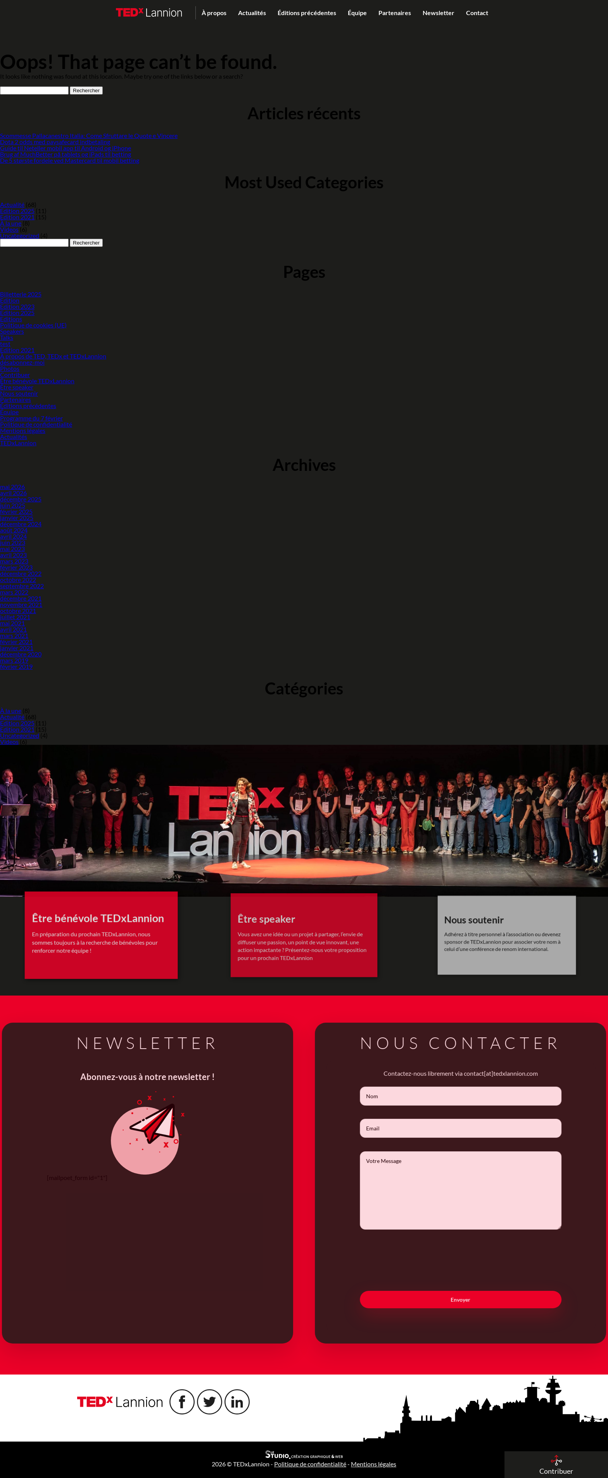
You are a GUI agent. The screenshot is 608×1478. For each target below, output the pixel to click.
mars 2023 (14, 561)
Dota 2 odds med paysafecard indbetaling (55, 141)
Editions (11, 318)
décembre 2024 (20, 523)
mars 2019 (14, 660)
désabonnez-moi (22, 362)
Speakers (12, 331)
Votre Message (476, 1190)
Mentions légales (22, 430)
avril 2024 (13, 536)
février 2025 (16, 511)
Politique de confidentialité (36, 424)
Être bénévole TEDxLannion (37, 380)
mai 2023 (12, 548)
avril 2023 (13, 554)
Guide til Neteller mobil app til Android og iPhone (65, 148)
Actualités (252, 12)
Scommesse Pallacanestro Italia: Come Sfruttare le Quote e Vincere (89, 135)
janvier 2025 (16, 517)
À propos (214, 12)
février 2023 (16, 567)
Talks (6, 337)
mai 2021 (12, 623)
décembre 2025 (20, 499)
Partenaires (394, 12)
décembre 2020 (20, 654)
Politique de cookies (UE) (33, 325)
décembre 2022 (20, 573)
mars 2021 (14, 635)
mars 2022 (14, 592)
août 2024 (14, 530)
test (5, 343)
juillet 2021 (15, 616)
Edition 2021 (17, 216)
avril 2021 (13, 629)
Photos (9, 368)
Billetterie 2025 (20, 294)
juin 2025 (12, 505)
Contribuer (15, 374)
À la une (10, 223)
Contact (477, 12)
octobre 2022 (18, 579)
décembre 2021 (20, 598)
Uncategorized (19, 235)
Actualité (12, 204)
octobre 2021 (18, 610)
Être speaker (16, 387)
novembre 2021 (21, 604)
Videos (9, 229)
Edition (9, 300)
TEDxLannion (18, 442)
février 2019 (16, 666)
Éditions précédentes (307, 12)
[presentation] (476, 1260)
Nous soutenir (19, 393)
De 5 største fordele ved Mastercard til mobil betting (69, 160)
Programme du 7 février (31, 418)
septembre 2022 (22, 585)
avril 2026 (13, 492)
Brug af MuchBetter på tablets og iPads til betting (65, 154)
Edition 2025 (17, 210)
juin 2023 (12, 542)
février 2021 (16, 641)
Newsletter (438, 12)
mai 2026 (12, 486)
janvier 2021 (16, 647)
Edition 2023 (17, 306)
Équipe (357, 12)
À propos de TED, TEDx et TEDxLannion (53, 356)
